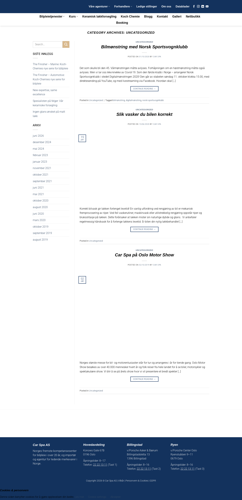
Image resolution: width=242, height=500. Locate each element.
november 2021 (42, 168)
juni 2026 (38, 135)
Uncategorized (144, 42)
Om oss (166, 6)
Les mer (80, 496)
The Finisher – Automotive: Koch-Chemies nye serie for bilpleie (49, 79)
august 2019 (40, 239)
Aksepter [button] (115, 496)
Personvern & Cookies (137, 480)
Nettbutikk (193, 16)
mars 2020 (39, 220)
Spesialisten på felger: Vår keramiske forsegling (48, 103)
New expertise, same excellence (45, 92)
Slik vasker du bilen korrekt (144, 114)
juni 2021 (38, 187)
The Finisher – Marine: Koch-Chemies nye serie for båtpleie (50, 66)
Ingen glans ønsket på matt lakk (49, 114)
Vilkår (121, 480)
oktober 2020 (40, 200)
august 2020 (40, 207)
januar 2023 (40, 161)
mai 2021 (38, 194)
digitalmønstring (133, 100)
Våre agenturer (99, 6)
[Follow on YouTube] (207, 6)
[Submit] (66, 44)
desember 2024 (42, 142)
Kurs (73, 16)
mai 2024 (38, 148)
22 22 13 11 (100, 464)
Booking (122, 22)
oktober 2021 (40, 174)
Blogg (148, 16)
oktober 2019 (40, 226)
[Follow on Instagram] (198, 6)
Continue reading (144, 88)
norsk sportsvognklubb (153, 100)
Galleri (177, 16)
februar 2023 (40, 155)
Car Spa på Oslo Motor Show (144, 255)
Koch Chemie (130, 16)
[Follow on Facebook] (194, 6)
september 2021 (42, 181)
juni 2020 (38, 213)
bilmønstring (119, 100)
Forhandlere (123, 6)
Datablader (183, 6)
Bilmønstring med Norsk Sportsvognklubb (144, 46)
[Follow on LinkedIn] (202, 6)
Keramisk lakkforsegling (99, 16)
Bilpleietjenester (52, 16)
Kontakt (162, 16)
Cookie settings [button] (97, 496)
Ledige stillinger (146, 6)
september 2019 (42, 233)
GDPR (153, 480)
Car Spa (157, 57)
